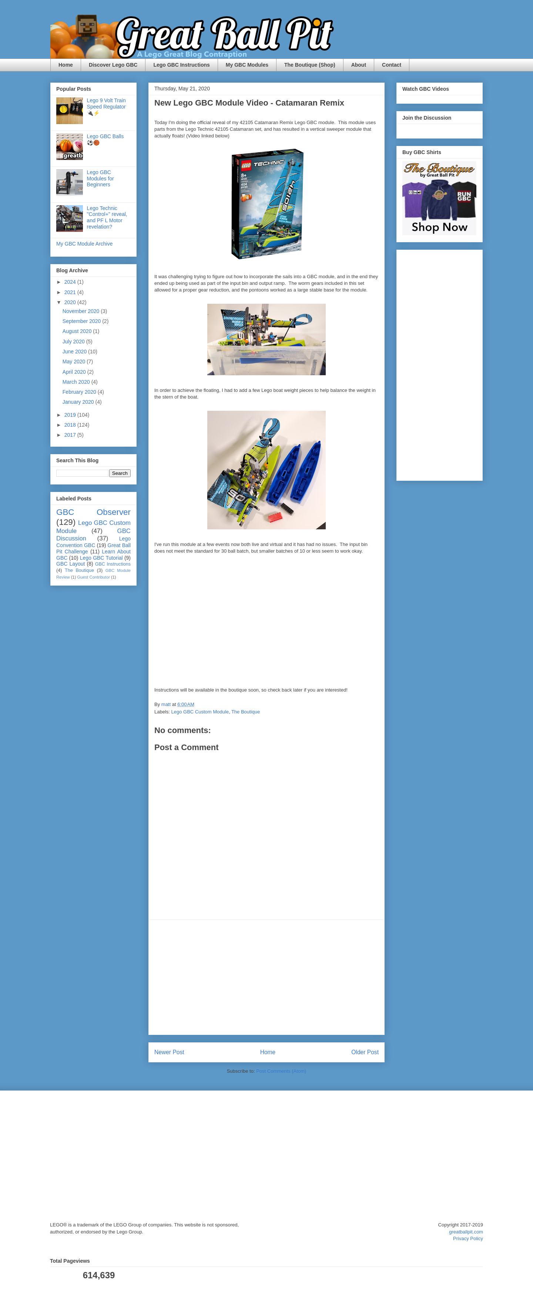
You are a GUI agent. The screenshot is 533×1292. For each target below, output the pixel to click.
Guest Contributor (93, 577)
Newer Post (169, 1052)
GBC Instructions (113, 564)
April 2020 (75, 372)
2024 (70, 282)
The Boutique (245, 712)
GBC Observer (93, 512)
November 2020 (82, 311)
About (358, 65)
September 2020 (82, 321)
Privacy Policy (468, 1238)
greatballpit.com (466, 1232)
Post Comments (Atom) (281, 1071)
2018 (70, 425)
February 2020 (80, 392)
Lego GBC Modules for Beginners (100, 178)
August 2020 (78, 331)
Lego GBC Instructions (181, 65)
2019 (70, 415)
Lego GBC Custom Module (200, 712)
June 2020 (75, 351)
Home (65, 65)
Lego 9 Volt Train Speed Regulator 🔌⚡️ (106, 106)
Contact (391, 65)
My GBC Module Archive (84, 244)
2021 (70, 292)
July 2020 (74, 341)
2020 (70, 302)
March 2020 (77, 382)
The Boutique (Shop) (309, 65)
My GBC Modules (247, 65)
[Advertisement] (266, 977)
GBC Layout (70, 564)
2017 (70, 435)
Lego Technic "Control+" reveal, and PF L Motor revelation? (107, 217)
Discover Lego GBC (113, 65)
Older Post (365, 1052)
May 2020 (75, 361)
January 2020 (79, 402)
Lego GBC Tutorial (101, 558)
